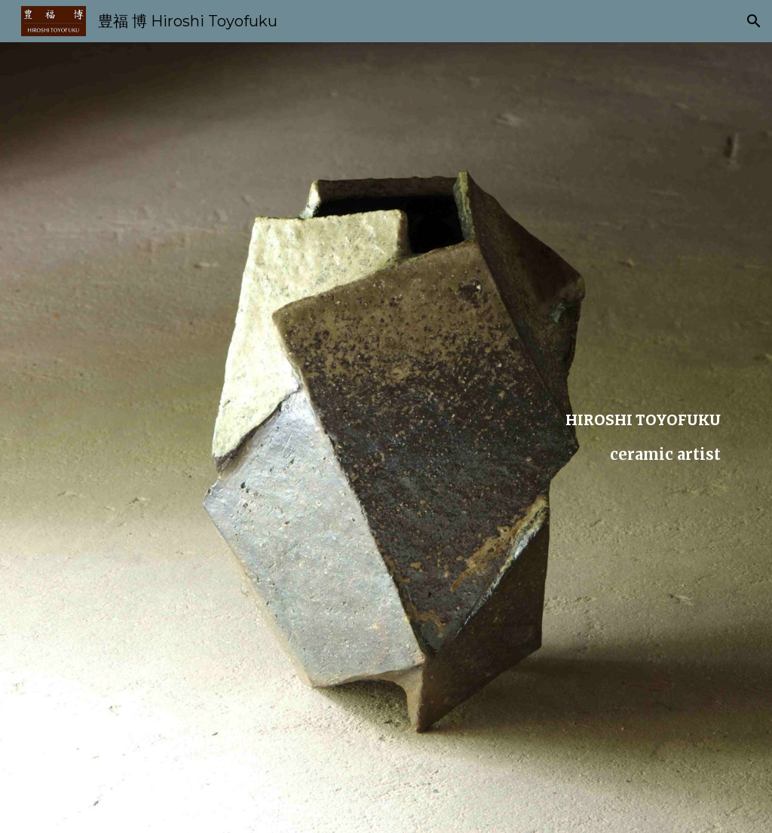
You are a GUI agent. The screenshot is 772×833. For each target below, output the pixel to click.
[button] (754, 21)
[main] (386, 437)
